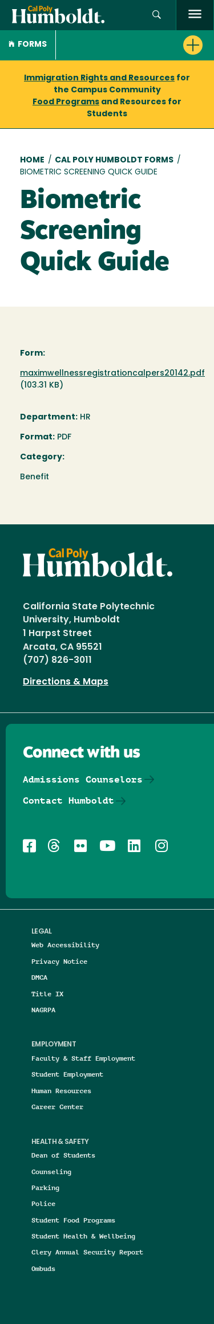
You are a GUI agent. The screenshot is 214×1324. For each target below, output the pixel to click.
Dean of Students (63, 1155)
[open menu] (195, 15)
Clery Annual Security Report (87, 1252)
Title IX (47, 993)
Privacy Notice (59, 961)
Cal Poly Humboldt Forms (114, 160)
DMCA (39, 977)
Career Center (57, 1106)
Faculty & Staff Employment (83, 1058)
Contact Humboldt (68, 800)
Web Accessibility (65, 944)
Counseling (51, 1171)
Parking (45, 1187)
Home (32, 160)
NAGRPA (43, 1009)
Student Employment (67, 1074)
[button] (135, 45)
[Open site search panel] (157, 15)
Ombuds (43, 1268)
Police (43, 1203)
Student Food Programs (73, 1220)
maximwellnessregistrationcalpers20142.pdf (112, 373)
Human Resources (61, 1090)
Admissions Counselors (83, 779)
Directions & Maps (65, 682)
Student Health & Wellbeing (83, 1236)
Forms (28, 45)
